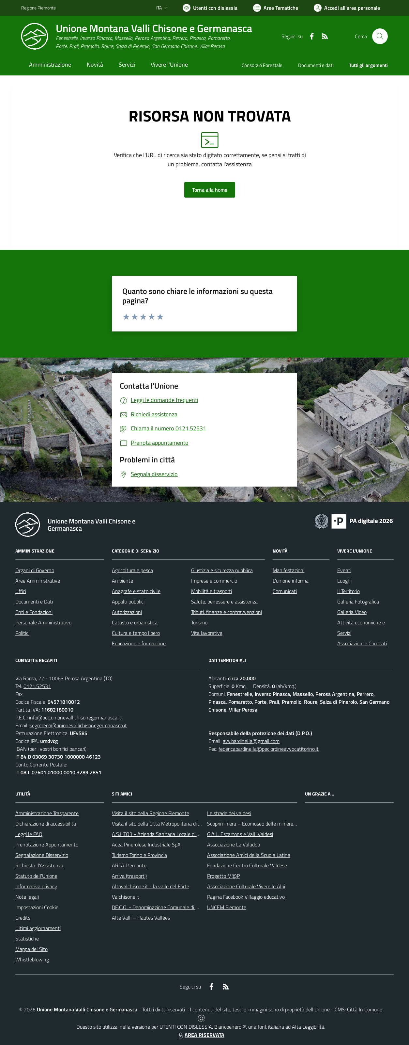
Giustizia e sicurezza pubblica (222, 570)
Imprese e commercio (214, 581)
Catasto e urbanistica (135, 622)
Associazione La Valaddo (233, 844)
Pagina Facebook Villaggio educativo (246, 897)
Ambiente (122, 581)
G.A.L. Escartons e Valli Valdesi (240, 834)
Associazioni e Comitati (362, 643)
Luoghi (344, 581)
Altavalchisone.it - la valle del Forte (150, 886)
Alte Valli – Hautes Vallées (141, 918)
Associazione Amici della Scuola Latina (248, 855)
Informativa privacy (36, 886)
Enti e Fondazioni (34, 612)
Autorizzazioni (127, 612)
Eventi (344, 570)
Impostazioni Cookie (36, 907)
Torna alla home (209, 190)
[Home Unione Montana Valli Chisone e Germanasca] (136, 36)
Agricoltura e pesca (132, 570)
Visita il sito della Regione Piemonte (150, 813)
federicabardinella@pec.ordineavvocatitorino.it (269, 749)
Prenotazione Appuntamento (46, 844)
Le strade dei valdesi (229, 813)
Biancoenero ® (230, 1027)
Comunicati (285, 591)
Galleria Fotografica (358, 601)
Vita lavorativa (206, 633)
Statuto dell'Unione (36, 876)
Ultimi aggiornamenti (38, 928)
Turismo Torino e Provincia (139, 855)
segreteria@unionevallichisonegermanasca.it (78, 725)
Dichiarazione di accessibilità (45, 824)
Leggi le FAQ (28, 834)
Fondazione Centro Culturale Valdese (247, 865)
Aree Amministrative (37, 581)
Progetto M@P (223, 876)
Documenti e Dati (34, 601)
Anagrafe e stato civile (136, 591)
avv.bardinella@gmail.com (251, 741)
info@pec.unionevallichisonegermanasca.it (75, 717)
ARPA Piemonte (129, 865)
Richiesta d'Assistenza (39, 865)
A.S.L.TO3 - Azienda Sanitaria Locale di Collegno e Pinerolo (175, 834)
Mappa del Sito (31, 949)
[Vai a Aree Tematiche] (275, 8)
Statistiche (27, 938)
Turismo (199, 622)
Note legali (27, 897)
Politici (22, 633)
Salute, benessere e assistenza (224, 601)
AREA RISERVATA (200, 1035)
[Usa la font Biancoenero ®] (210, 8)
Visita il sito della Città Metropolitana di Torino (161, 824)
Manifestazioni (288, 570)
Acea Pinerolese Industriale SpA (146, 844)
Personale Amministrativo (43, 622)
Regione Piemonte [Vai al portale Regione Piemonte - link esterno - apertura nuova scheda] (38, 7)
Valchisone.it (125, 897)
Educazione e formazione (139, 643)
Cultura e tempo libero (136, 633)
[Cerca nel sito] (380, 36)
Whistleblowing (32, 959)
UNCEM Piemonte (226, 907)
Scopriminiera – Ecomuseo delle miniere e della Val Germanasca (276, 824)
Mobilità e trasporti (211, 591)
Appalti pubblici (128, 601)
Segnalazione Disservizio (41, 855)
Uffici (20, 591)
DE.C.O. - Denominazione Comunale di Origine (161, 907)
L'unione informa (291, 581)
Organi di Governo (34, 570)
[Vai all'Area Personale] (347, 8)
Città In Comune (364, 1009)
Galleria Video (352, 612)
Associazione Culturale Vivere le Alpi (246, 886)
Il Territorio (348, 591)
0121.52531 (37, 686)
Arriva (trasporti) (129, 876)
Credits (22, 918)
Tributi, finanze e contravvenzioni (226, 612)
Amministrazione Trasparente (47, 813)
